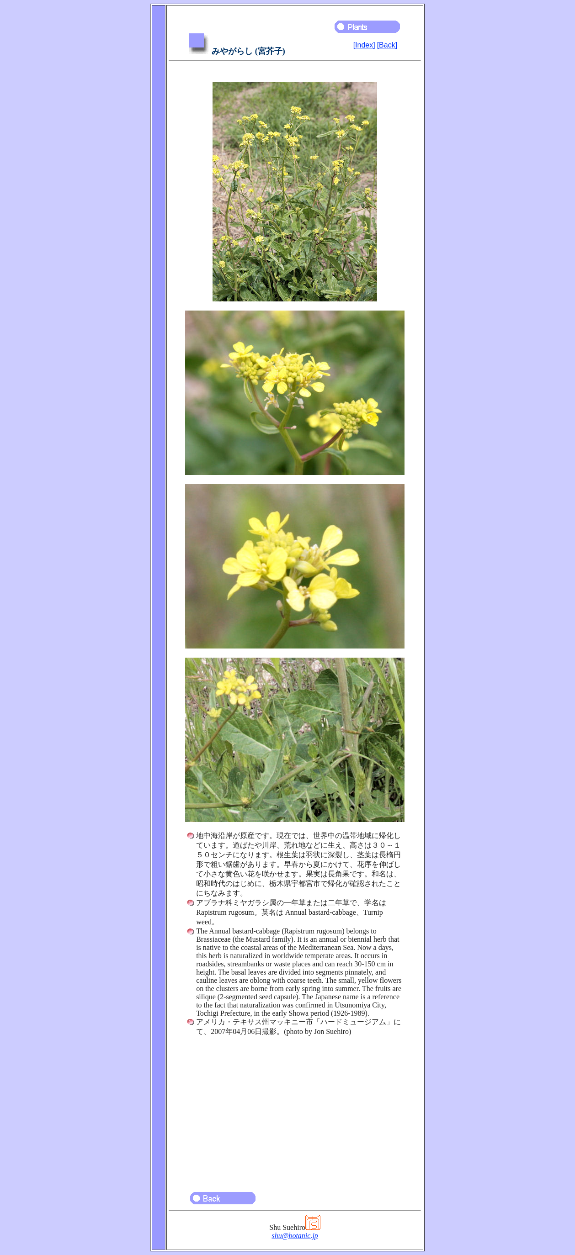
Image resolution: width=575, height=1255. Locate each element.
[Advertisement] (295, 1110)
